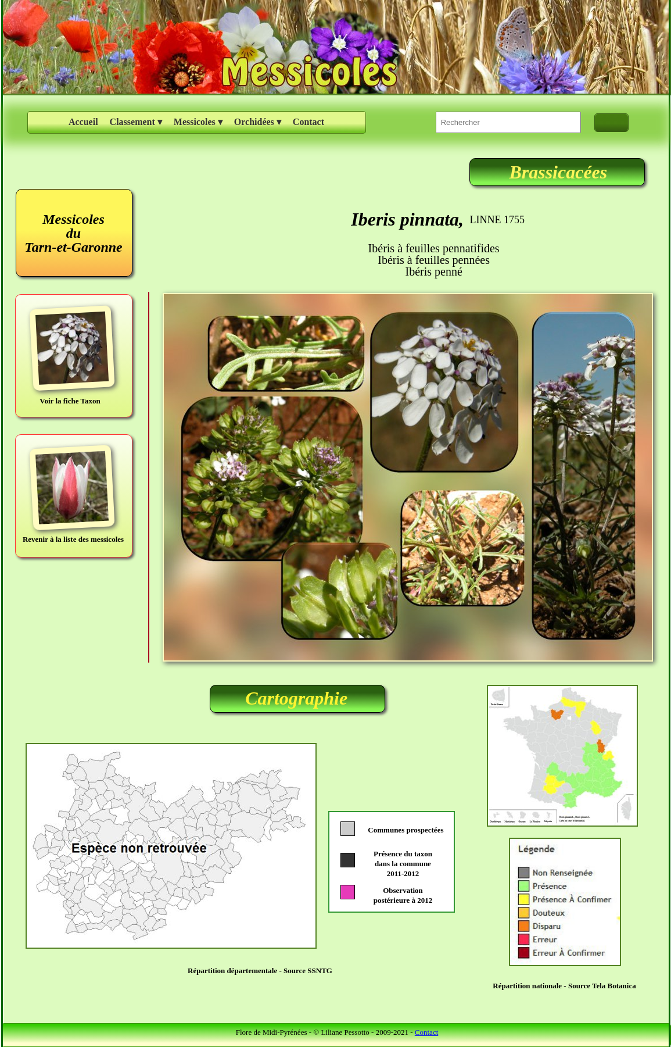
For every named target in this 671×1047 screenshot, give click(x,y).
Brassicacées (558, 172)
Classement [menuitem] (136, 122)
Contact (426, 1032)
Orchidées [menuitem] (257, 122)
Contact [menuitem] (308, 122)
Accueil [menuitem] (83, 122)
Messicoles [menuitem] (198, 122)
